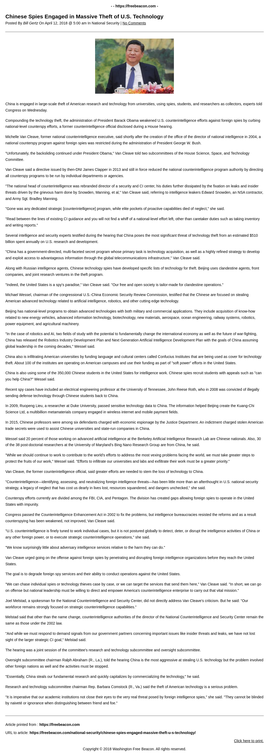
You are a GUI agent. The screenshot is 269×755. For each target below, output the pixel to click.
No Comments (134, 23)
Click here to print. (249, 741)
